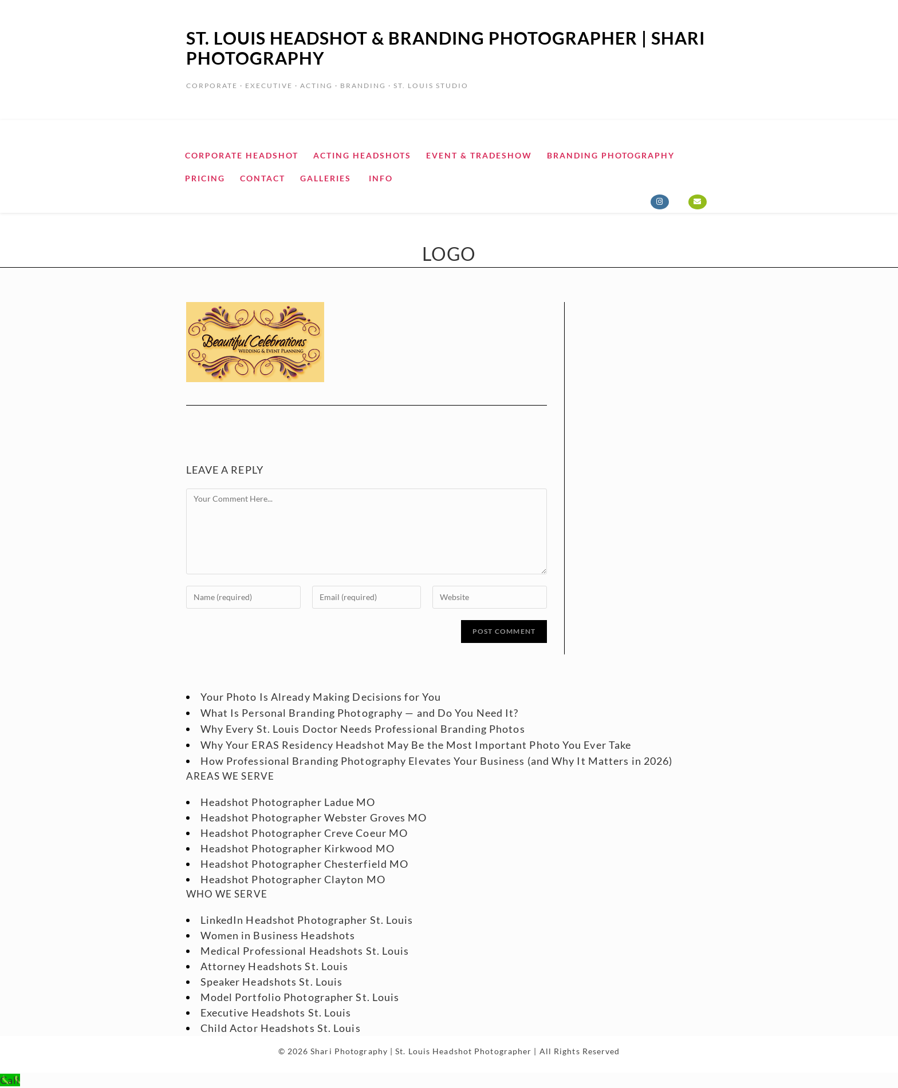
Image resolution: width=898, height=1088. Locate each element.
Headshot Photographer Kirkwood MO (297, 848)
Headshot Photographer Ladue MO (288, 802)
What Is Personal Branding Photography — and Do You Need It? (359, 712)
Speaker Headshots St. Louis (271, 981)
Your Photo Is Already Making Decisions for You (321, 696)
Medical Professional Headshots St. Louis (304, 950)
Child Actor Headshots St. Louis (280, 1028)
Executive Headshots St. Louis (276, 1012)
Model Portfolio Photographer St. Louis (300, 997)
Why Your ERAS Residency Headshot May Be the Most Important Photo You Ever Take (416, 744)
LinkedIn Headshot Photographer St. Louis (306, 920)
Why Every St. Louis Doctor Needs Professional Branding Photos (362, 728)
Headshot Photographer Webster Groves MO (313, 817)
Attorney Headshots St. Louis (274, 966)
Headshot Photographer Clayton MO (292, 879)
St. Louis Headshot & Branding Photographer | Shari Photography (445, 47)
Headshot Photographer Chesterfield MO (304, 863)
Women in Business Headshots (278, 935)
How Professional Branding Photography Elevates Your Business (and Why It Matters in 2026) (436, 761)
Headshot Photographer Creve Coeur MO (304, 833)
